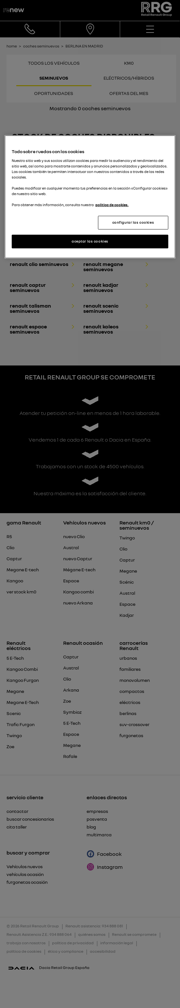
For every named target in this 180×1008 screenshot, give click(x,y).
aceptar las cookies (90, 241)
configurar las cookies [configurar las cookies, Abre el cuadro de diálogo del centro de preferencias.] (133, 222)
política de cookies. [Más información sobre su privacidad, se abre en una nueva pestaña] (112, 205)
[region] (90, 197)
